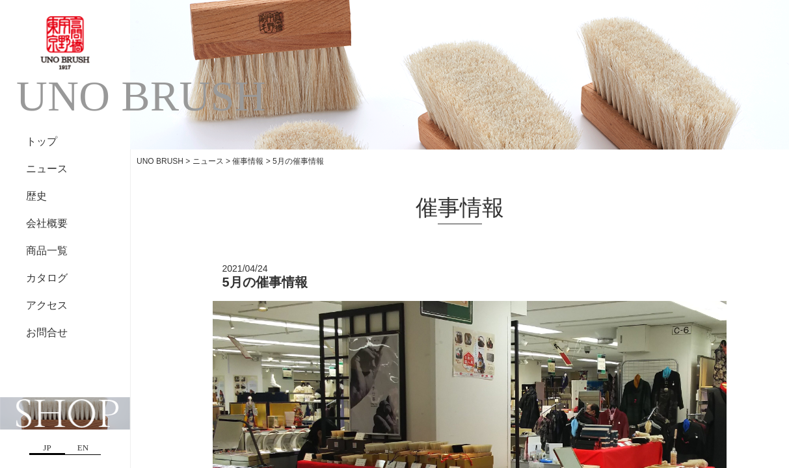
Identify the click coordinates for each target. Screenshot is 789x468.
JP (47, 447)
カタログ (47, 277)
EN (82, 447)
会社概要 (47, 223)
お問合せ (47, 332)
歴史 (36, 196)
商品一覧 (47, 250)
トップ (41, 141)
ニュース (47, 168)
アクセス (47, 305)
